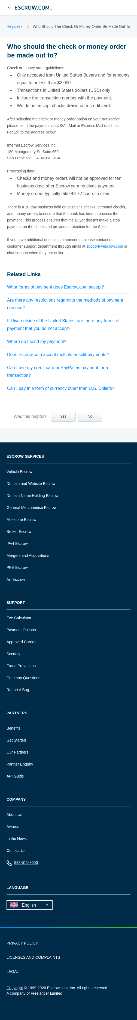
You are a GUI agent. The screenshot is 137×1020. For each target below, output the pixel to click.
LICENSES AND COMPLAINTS (33, 957)
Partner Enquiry (20, 764)
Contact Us (16, 850)
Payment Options (21, 630)
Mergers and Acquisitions (28, 555)
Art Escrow (16, 579)
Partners (17, 713)
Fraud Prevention (21, 666)
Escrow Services (25, 456)
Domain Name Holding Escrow (33, 495)
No (89, 416)
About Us (14, 814)
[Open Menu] (9, 7)
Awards (13, 826)
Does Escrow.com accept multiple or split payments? (58, 354)
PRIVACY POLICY (22, 943)
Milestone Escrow (21, 519)
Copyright (15, 988)
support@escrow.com (104, 246)
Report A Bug (18, 690)
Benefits (13, 728)
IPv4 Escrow (17, 543)
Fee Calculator (19, 618)
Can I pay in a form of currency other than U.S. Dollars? (60, 388)
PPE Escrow (17, 567)
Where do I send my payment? (36, 341)
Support (16, 603)
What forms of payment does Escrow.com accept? (55, 287)
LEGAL (13, 971)
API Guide (15, 776)
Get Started (16, 740)
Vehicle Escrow (19, 471)
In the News (17, 838)
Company (16, 799)
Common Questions (23, 678)
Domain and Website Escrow (31, 483)
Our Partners (17, 752)
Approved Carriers (22, 642)
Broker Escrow (19, 531)
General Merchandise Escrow (32, 507)
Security (13, 654)
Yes (63, 416)
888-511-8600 (22, 863)
